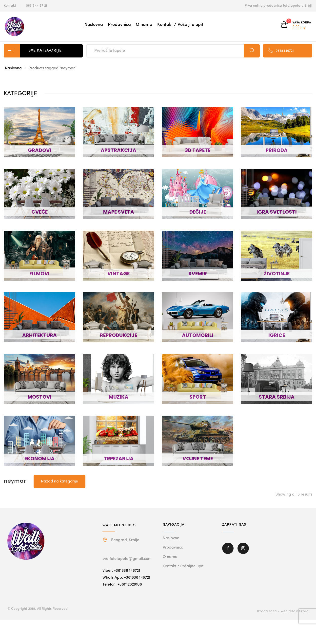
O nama (144, 24)
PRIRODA (277, 150)
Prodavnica (119, 24)
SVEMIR (197, 273)
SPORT (197, 396)
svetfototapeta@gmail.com (127, 559)
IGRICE (276, 335)
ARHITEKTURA (39, 335)
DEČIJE (197, 211)
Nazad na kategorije (59, 481)
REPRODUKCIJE (118, 335)
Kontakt (10, 5)
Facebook (228, 548)
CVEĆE (39, 211)
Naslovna (93, 24)
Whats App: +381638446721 (126, 578)
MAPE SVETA (118, 211)
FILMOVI (39, 273)
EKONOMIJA (39, 458)
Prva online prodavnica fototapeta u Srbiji (278, 5)
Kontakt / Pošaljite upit (180, 24)
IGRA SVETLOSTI (277, 211)
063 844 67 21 (36, 5)
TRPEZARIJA (119, 458)
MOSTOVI (40, 396)
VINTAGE (118, 273)
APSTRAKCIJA (118, 150)
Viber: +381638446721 (121, 571)
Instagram (243, 548)
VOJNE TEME (197, 458)
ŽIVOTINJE (277, 273)
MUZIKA (118, 396)
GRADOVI (39, 150)
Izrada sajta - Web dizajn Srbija (283, 611)
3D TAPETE (197, 150)
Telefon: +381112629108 (122, 585)
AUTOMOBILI (197, 335)
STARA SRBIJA (277, 396)
